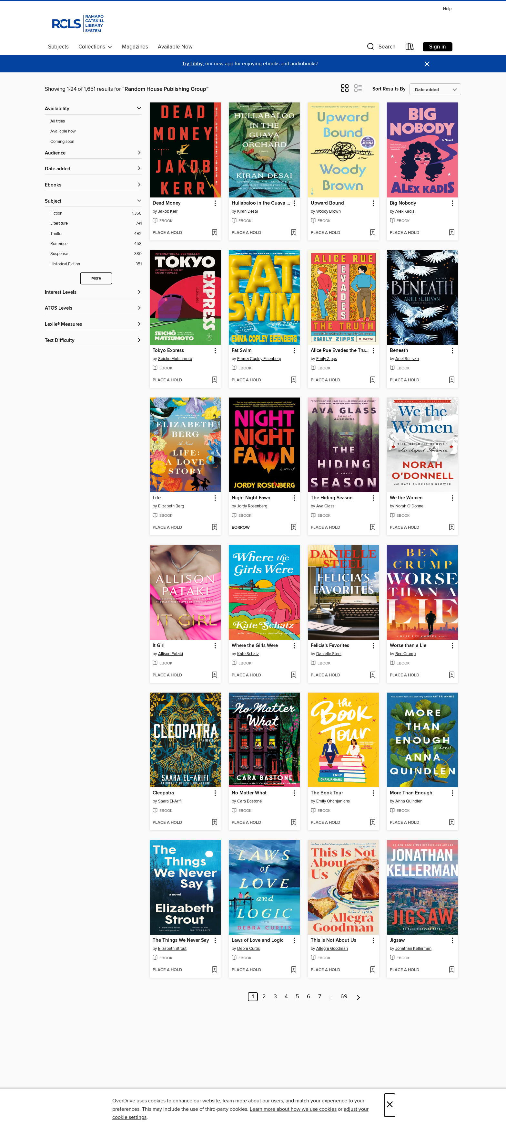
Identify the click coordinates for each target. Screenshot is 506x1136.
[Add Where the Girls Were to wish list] (293, 675)
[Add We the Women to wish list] (452, 528)
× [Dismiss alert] (427, 64)
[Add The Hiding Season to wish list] (373, 528)
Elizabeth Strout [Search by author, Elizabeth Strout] (172, 948)
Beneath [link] (399, 351)
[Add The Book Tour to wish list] (373, 823)
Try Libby (192, 63)
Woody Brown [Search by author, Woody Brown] (328, 211)
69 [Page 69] (344, 996)
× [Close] (390, 1105)
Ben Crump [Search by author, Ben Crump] (405, 653)
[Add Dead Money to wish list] (214, 233)
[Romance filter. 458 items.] (96, 243)
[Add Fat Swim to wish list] (293, 380)
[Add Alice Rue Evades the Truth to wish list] (373, 380)
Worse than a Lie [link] (408, 646)
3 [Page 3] (275, 996)
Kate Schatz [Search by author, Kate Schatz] (248, 653)
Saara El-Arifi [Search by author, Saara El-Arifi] (170, 801)
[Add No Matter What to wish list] (293, 823)
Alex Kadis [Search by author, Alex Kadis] (404, 211)
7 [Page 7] (319, 996)
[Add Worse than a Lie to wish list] (452, 675)
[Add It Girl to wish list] (214, 675)
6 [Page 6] (308, 996)
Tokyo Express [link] (168, 351)
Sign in (437, 46)
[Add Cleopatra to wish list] (214, 823)
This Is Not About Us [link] (333, 940)
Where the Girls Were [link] (255, 646)
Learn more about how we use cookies (293, 1109)
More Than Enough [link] (411, 793)
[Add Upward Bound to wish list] (373, 233)
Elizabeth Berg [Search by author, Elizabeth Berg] (171, 506)
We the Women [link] (406, 498)
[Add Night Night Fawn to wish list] (293, 528)
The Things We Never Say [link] (181, 940)
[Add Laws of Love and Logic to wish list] (293, 970)
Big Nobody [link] (403, 203)
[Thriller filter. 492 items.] (96, 233)
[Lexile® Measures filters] (93, 324)
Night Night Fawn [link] (251, 498)
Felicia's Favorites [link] (330, 646)
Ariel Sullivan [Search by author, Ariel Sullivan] (407, 358)
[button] (380, 48)
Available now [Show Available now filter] (63, 131)
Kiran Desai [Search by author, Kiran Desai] (247, 211)
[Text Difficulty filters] (93, 340)
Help (447, 8)
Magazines (135, 46)
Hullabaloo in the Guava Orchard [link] (261, 203)
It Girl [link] (159, 646)
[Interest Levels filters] (93, 292)
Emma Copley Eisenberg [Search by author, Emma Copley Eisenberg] (259, 358)
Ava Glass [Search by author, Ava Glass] (325, 506)
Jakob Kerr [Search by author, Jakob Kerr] (167, 211)
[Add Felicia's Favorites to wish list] (373, 675)
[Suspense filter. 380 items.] (96, 253)
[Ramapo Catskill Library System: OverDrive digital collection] (77, 22)
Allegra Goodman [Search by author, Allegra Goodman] (332, 948)
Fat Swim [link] (241, 351)
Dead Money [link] (167, 203)
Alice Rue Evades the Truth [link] (340, 351)
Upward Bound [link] (327, 203)
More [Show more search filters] (96, 278)
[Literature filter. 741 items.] (96, 223)
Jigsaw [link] (397, 940)
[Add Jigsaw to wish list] (452, 970)
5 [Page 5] (297, 996)
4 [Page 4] (286, 996)
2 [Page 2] (264, 996)
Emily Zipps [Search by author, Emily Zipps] (326, 358)
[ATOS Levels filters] (93, 308)
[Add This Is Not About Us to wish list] (373, 970)
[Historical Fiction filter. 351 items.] (96, 264)
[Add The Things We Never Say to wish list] (214, 970)
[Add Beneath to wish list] (452, 380)
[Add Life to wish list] (214, 528)
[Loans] (410, 48)
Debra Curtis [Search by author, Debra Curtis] (248, 948)
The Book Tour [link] (327, 793)
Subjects (58, 46)
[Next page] (358, 997)
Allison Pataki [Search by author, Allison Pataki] (170, 653)
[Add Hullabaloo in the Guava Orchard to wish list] (293, 233)
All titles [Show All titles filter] (57, 121)
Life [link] (157, 498)
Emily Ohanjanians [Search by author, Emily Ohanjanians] (333, 801)
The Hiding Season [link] (332, 498)
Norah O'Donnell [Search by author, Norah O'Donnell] (410, 506)
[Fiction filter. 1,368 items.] (96, 213)
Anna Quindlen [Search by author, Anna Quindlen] (408, 801)
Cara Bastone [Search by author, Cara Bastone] (249, 801)
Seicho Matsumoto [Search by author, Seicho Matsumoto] (175, 358)
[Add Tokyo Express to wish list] (214, 380)
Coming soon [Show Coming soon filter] (62, 141)
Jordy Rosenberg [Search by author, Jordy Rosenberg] (252, 506)
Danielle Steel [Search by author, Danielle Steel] (328, 653)
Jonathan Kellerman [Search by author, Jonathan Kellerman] (413, 948)
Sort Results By (389, 89)
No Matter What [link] (249, 793)
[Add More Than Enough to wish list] (452, 823)
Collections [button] (95, 46)
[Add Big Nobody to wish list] (452, 233)
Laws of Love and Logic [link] (257, 940)
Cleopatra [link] (163, 793)
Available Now (175, 46)
